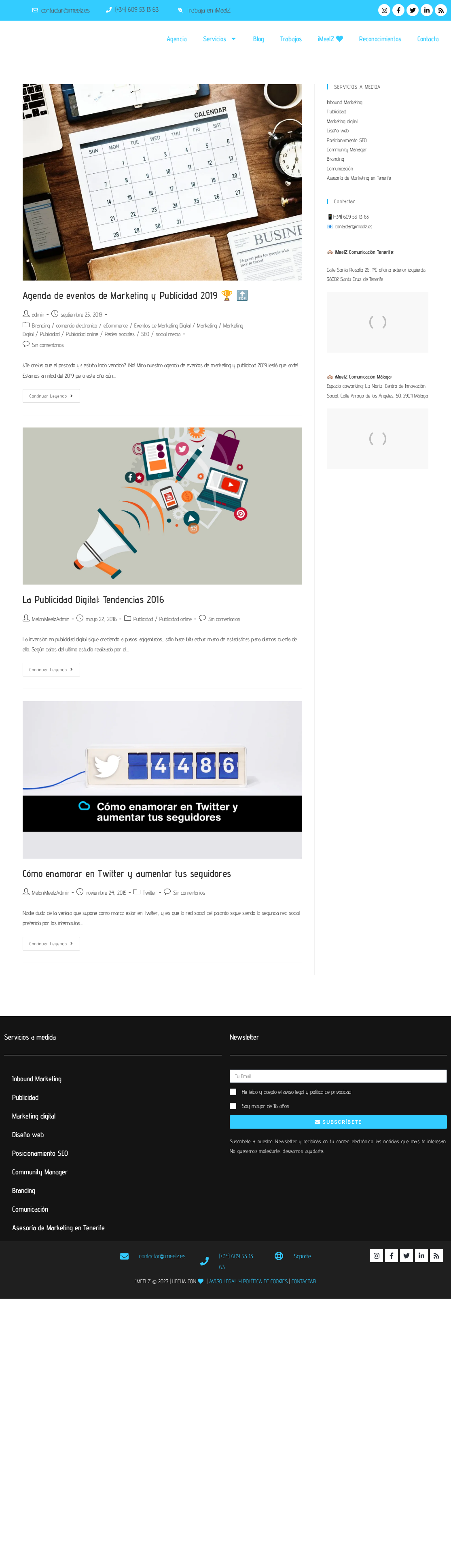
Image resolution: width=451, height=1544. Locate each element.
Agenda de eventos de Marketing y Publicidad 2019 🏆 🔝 (136, 295)
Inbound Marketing (344, 102)
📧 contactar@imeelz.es (349, 226)
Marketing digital (342, 121)
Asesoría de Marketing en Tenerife (359, 177)
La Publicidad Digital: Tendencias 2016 (94, 599)
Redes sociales (120, 334)
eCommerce (116, 325)
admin (38, 314)
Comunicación (340, 168)
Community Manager (346, 149)
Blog (258, 39)
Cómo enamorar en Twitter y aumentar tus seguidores (127, 873)
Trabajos (291, 39)
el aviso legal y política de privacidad (314, 1092)
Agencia (177, 39)
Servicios (220, 38)
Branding (41, 325)
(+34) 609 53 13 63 (351, 216)
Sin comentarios (48, 345)
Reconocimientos (380, 39)
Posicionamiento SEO (346, 140)
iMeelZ (330, 39)
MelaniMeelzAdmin (50, 619)
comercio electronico (76, 325)
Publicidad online (82, 334)
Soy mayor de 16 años (265, 1106)
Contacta (428, 39)
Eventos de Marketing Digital (162, 325)
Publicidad (49, 334)
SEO (145, 334)
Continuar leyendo (55, 394)
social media (168, 334)
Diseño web (338, 130)
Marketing (207, 325)
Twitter (150, 892)
